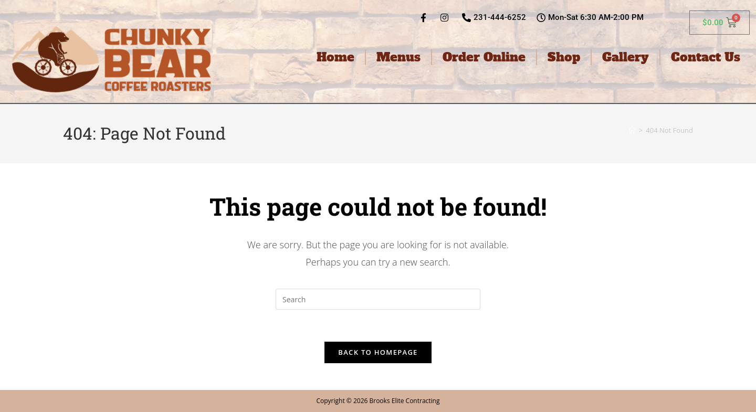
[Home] (632, 130)
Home (335, 57)
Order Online (484, 57)
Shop (564, 57)
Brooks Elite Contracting (404, 400)
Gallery (625, 57)
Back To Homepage (377, 352)
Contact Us (705, 57)
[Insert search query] (378, 299)
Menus (398, 57)
